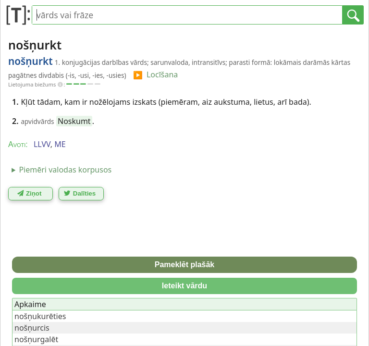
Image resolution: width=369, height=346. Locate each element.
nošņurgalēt (36, 339)
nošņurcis (31, 327)
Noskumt (74, 121)
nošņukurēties (40, 316)
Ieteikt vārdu (184, 286)
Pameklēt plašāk (185, 264)
